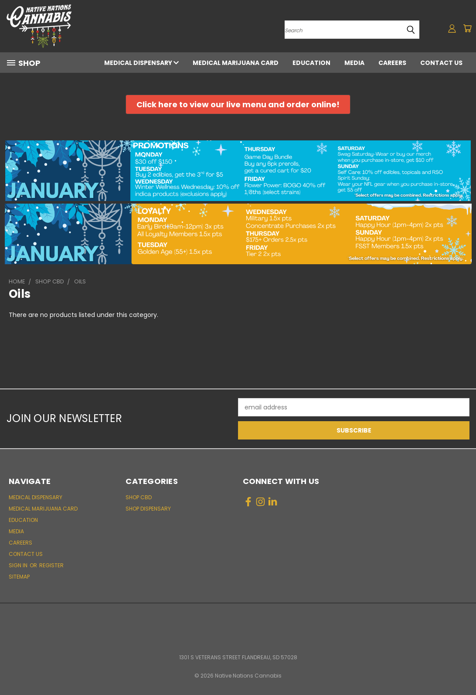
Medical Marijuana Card (236, 62)
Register (51, 565)
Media (354, 62)
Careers (392, 62)
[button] (238, 104)
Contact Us (441, 62)
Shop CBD (139, 497)
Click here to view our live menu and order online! (238, 104)
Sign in (19, 565)
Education (311, 62)
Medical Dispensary (141, 62)
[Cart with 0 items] (467, 28)
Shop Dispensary (148, 508)
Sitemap (19, 576)
